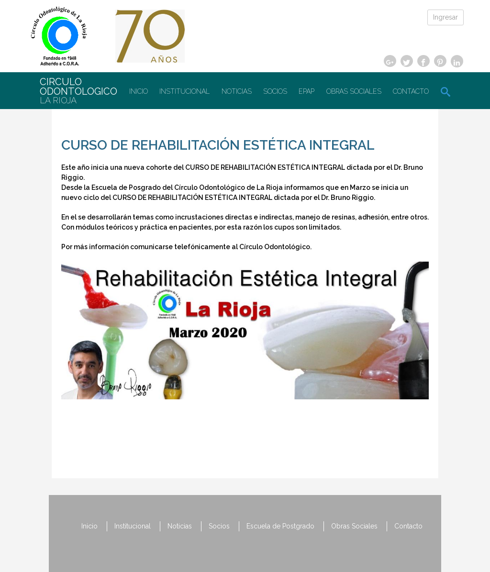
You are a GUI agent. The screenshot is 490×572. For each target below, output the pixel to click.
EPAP (306, 91)
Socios (275, 91)
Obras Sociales (353, 91)
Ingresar (445, 17)
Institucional (184, 91)
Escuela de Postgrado (280, 526)
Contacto (411, 91)
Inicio (138, 91)
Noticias (237, 91)
